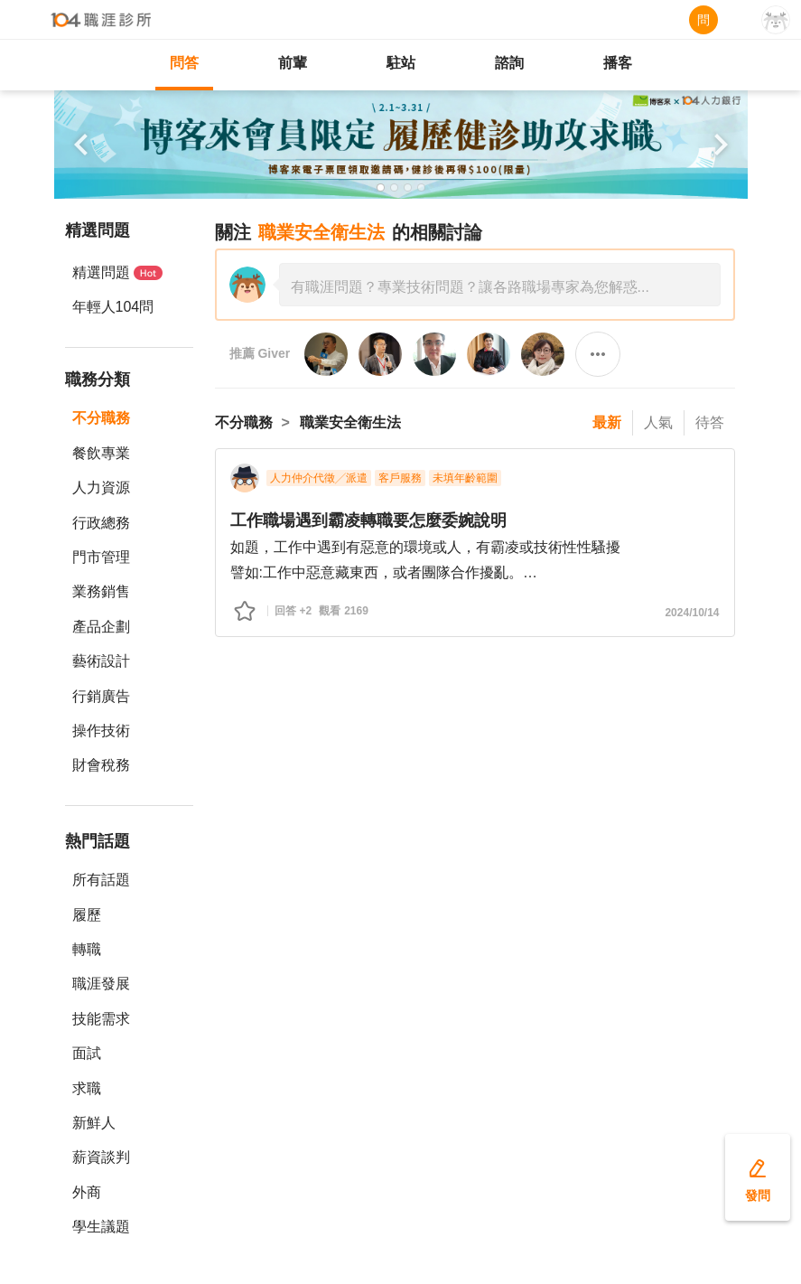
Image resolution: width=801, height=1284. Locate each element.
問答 (184, 62)
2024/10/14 (692, 612)
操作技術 (101, 730)
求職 (86, 1088)
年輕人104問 (113, 306)
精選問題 (117, 272)
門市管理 (101, 557)
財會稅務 (101, 765)
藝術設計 (101, 661)
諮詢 (509, 62)
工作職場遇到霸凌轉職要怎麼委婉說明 (368, 520)
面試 (86, 1053)
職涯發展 (101, 983)
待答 (709, 422)
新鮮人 (94, 1122)
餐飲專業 (101, 453)
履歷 (86, 915)
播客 (617, 62)
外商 (86, 1192)
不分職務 (101, 418)
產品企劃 (101, 626)
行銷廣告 (101, 696)
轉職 (86, 949)
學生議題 (101, 1226)
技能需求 (101, 1018)
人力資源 (101, 487)
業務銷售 (101, 591)
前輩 (292, 62)
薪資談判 (101, 1157)
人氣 (658, 422)
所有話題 (101, 879)
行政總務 (101, 522)
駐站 (401, 62)
